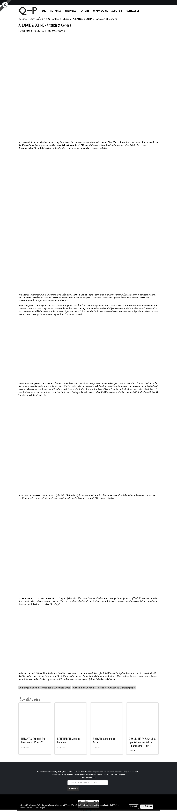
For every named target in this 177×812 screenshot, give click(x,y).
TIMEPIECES (55, 11)
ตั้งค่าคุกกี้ (133, 806)
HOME (43, 11)
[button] (144, 11)
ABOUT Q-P (117, 11)
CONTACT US (132, 11)
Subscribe (73, 788)
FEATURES (84, 11)
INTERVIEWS (70, 11)
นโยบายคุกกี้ (40, 808)
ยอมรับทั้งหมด (146, 806)
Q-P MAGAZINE (100, 11)
